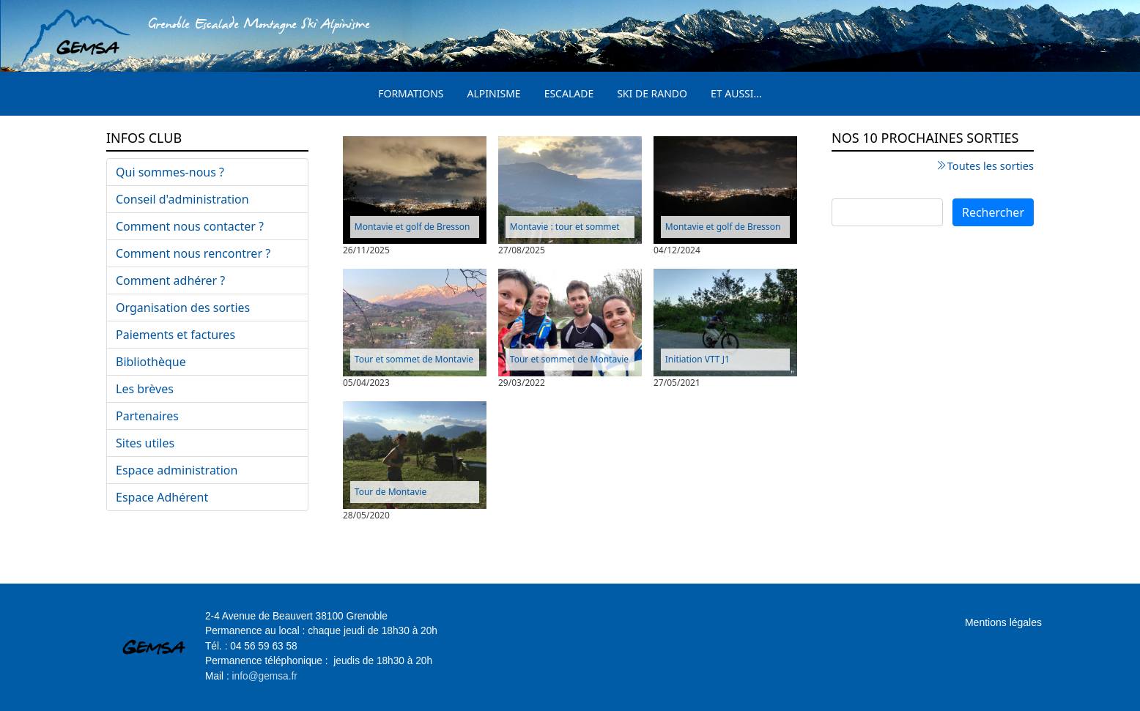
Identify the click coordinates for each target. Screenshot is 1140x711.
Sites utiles (145, 443)
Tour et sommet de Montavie (414, 359)
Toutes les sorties (990, 165)
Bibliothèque (151, 362)
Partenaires (147, 416)
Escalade (569, 93)
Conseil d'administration (182, 199)
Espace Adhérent (162, 497)
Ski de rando (652, 93)
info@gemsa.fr (264, 676)
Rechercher (993, 212)
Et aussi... (736, 93)
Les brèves (145, 389)
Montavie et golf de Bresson (412, 226)
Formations (410, 93)
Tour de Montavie (390, 491)
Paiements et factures (175, 335)
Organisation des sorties (183, 307)
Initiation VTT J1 (697, 359)
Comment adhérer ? (170, 280)
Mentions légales (1003, 622)
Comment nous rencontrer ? (193, 253)
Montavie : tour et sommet (565, 226)
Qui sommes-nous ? (170, 172)
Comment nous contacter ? (190, 226)
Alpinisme (494, 93)
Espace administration (176, 470)
